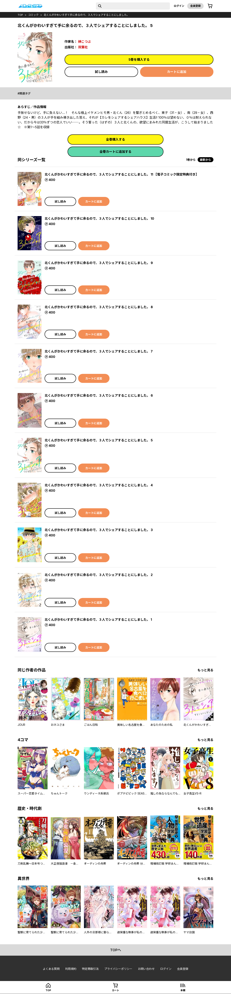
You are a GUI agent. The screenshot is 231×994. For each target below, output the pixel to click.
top (20, 14)
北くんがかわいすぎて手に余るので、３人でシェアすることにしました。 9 (99, 263)
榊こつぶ (84, 42)
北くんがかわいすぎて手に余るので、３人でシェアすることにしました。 (86, 14)
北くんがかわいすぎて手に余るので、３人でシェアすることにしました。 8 (99, 307)
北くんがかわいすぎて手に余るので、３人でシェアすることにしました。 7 (99, 351)
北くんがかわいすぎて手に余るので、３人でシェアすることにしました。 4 (99, 485)
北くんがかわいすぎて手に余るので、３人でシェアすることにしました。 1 (98, 620)
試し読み (101, 72)
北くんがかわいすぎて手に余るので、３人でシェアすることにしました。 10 (99, 218)
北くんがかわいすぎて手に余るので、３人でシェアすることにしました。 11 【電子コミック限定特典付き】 (122, 174)
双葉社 (83, 47)
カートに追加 (176, 72)
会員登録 (195, 5)
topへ (115, 950)
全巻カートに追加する (115, 152)
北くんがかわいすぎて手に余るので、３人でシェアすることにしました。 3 (99, 530)
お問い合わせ (146, 968)
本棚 (182, 990)
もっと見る (205, 670)
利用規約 (70, 968)
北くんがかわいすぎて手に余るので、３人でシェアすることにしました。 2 (99, 575)
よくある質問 (51, 968)
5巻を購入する (139, 60)
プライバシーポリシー (118, 968)
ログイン (179, 5)
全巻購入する (115, 139)
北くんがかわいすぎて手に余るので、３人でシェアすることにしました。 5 (99, 440)
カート (115, 990)
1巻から (191, 159)
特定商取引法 (90, 968)
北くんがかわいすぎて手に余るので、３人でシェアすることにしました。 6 (99, 395)
